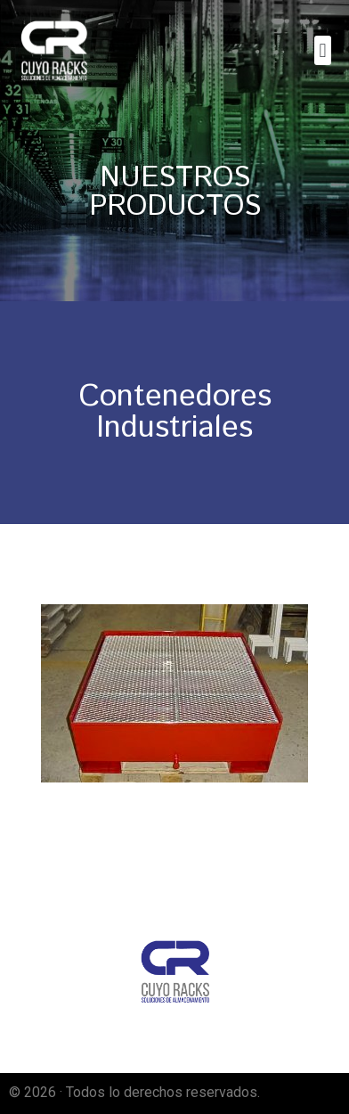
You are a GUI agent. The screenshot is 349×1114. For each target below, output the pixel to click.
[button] (322, 50)
